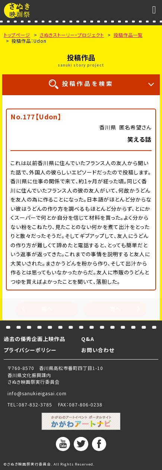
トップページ (17, 35)
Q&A (87, 338)
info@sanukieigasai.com (37, 393)
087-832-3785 (35, 404)
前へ (47, 308)
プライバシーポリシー (30, 350)
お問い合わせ (97, 350)
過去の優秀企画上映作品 (34, 338)
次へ (115, 308)
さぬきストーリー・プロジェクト (71, 35)
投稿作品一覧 (128, 35)
